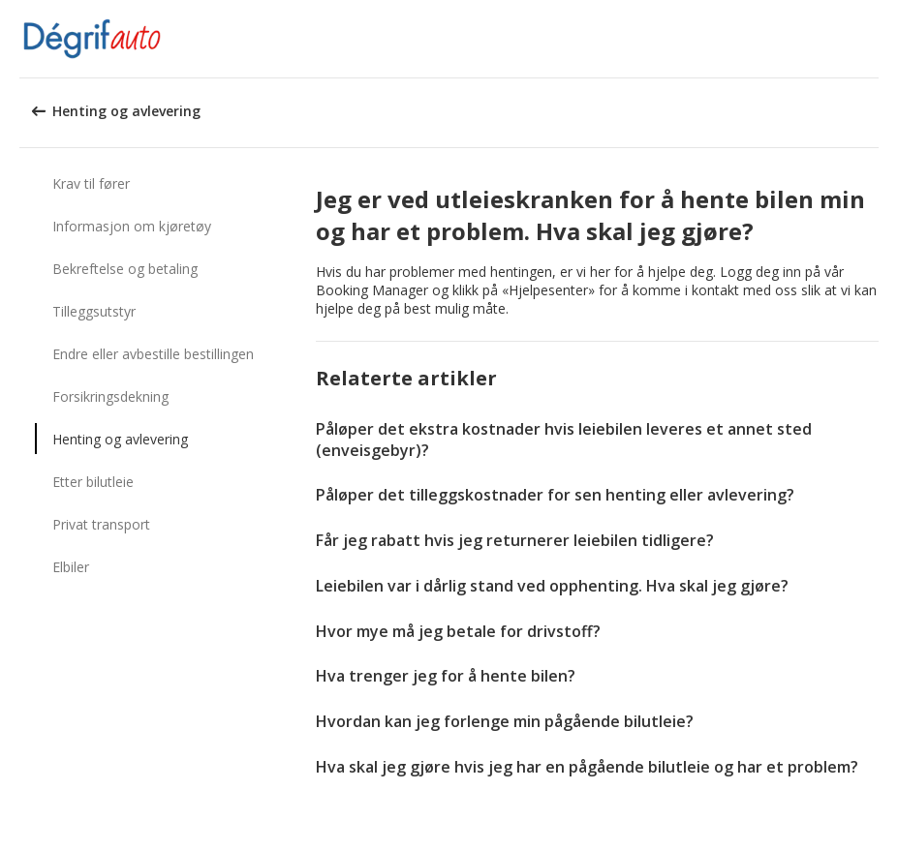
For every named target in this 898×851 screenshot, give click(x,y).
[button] (877, 38)
